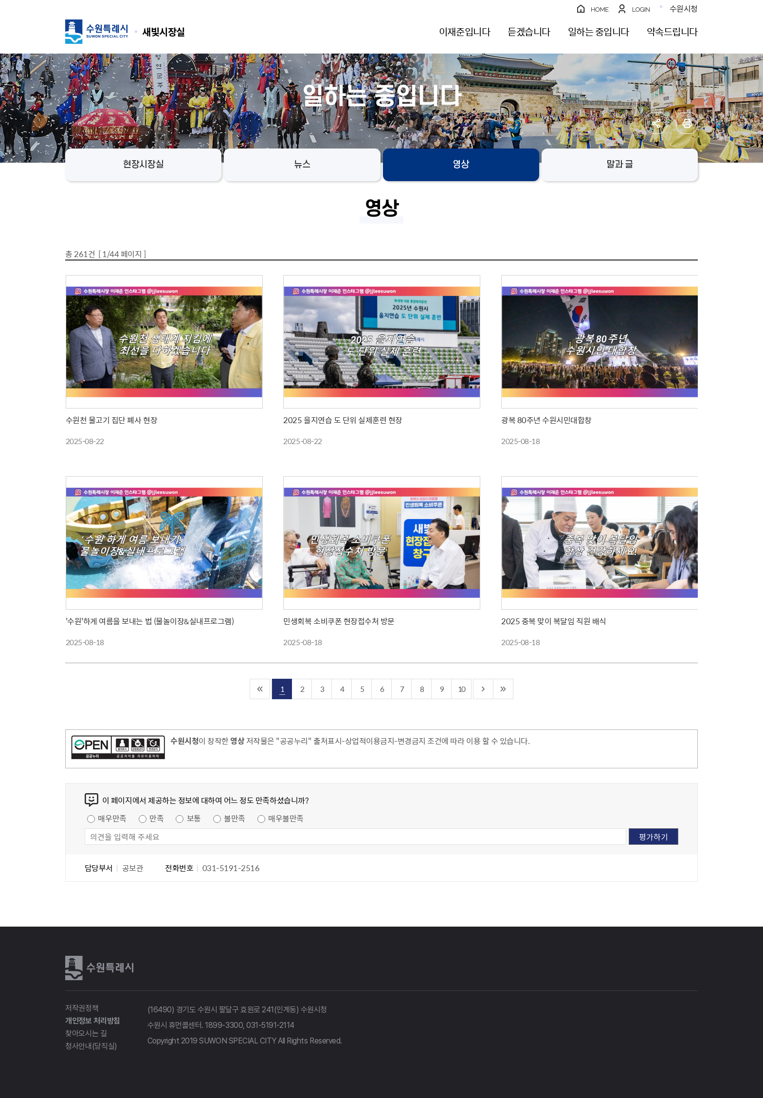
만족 (156, 818)
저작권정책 (81, 1008)
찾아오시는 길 (86, 1033)
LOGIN (641, 9)
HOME (600, 9)
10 (461, 688)
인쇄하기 (687, 123)
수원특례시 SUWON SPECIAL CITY (163, 31)
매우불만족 (286, 818)
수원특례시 (99, 968)
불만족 (234, 818)
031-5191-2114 (270, 1025)
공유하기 (656, 123)
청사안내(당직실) (91, 1046)
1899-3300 (224, 1025)
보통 (194, 818)
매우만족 (112, 818)
